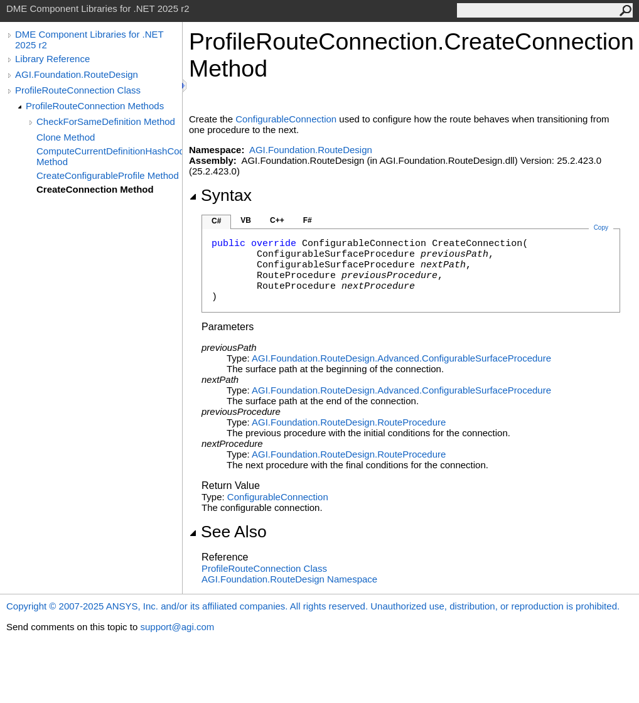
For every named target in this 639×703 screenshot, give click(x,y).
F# (307, 220)
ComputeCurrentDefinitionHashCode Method (109, 156)
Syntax (220, 195)
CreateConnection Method (95, 189)
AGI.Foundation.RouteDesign (76, 74)
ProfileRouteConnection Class (78, 90)
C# (216, 221)
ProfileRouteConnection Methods (95, 105)
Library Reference (52, 58)
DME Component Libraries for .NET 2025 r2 (89, 39)
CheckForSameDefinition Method (105, 121)
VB (245, 220)
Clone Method (65, 137)
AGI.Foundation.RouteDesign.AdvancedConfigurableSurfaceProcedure (401, 358)
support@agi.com (177, 626)
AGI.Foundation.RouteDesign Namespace (289, 579)
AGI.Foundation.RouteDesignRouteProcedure (349, 422)
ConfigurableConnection (285, 119)
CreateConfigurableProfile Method (107, 175)
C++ (277, 220)
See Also (228, 531)
